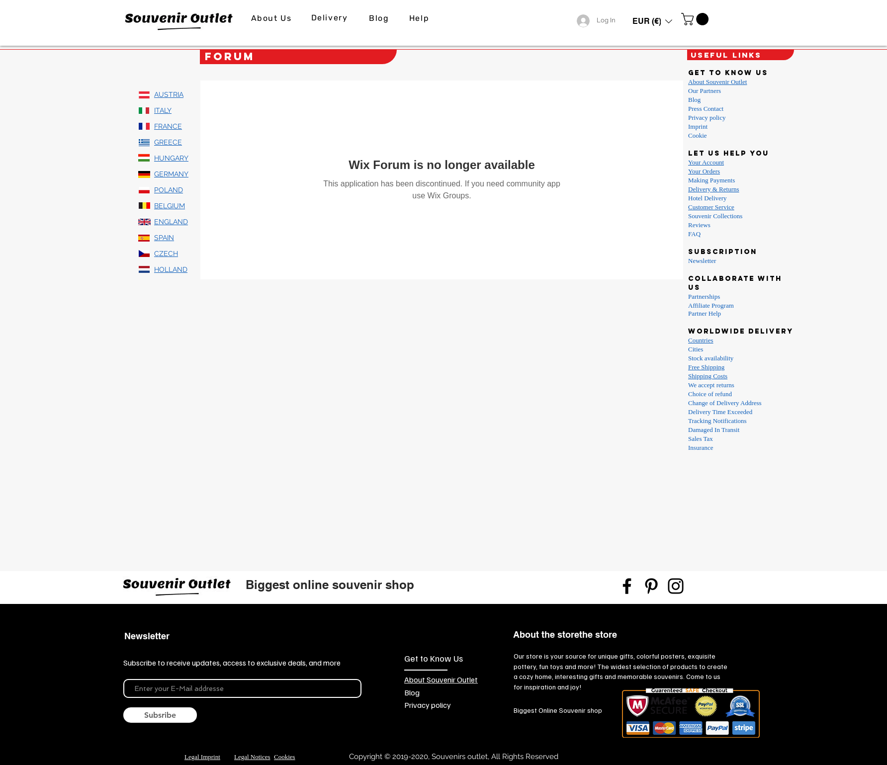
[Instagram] (675, 586)
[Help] (420, 18)
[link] (696, 19)
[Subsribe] (160, 715)
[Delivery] (330, 17)
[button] (652, 21)
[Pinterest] (651, 586)
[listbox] (652, 21)
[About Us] (272, 18)
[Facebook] (627, 586)
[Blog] (380, 18)
